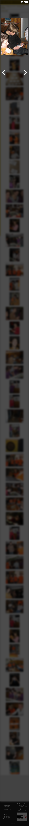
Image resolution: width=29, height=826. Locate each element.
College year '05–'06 (9, 2)
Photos (2, 2)
